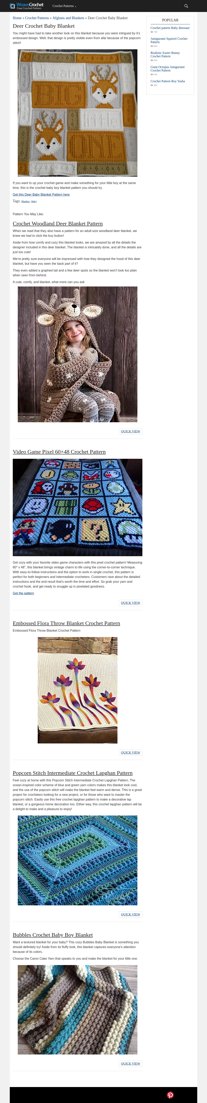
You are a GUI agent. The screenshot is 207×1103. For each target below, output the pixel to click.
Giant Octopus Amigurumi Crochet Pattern (168, 68)
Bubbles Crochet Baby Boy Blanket (53, 935)
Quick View (130, 431)
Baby (34, 201)
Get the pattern (23, 593)
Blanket (25, 201)
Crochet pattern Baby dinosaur (170, 28)
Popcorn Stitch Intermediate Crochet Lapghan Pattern (73, 773)
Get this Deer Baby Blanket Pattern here (41, 194)
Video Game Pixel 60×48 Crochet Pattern (59, 452)
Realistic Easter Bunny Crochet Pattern (165, 54)
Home (17, 18)
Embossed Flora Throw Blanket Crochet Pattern (66, 623)
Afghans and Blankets (68, 18)
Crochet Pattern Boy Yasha (168, 81)
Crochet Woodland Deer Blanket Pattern (58, 223)
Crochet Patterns (63, 6)
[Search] (186, 6)
